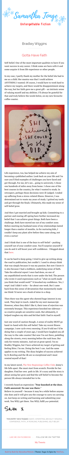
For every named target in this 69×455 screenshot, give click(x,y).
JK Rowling (32, 422)
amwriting (40, 419)
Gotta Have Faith (34, 55)
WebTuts (60, 452)
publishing (43, 422)
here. (11, 252)
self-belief (54, 422)
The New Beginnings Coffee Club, (39, 364)
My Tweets (40, 442)
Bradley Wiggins (54, 419)
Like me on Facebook (20, 437)
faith (23, 422)
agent (31, 419)
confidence (14, 422)
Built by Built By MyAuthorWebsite (19, 452)
